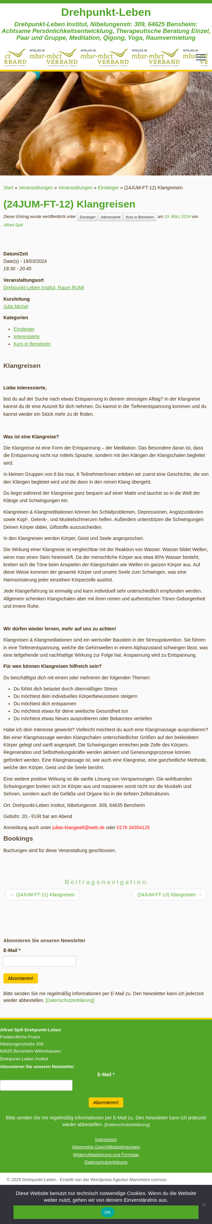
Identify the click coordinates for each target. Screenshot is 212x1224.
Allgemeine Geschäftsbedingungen (106, 1146)
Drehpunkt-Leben (106, 12)
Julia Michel (15, 306)
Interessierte (111, 217)
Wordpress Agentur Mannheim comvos (128, 1179)
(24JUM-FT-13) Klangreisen (169, 894)
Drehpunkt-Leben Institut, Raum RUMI (43, 287)
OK (107, 1212)
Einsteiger (108, 187)
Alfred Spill (13, 225)
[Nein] (203, 1204)
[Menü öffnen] (201, 58)
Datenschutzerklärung (106, 1162)
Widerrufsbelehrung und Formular (106, 1154)
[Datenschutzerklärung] (70, 1000)
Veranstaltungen (36, 187)
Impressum (106, 1139)
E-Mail (12, 950)
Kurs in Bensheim (140, 217)
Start (8, 187)
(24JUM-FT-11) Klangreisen (42, 894)
